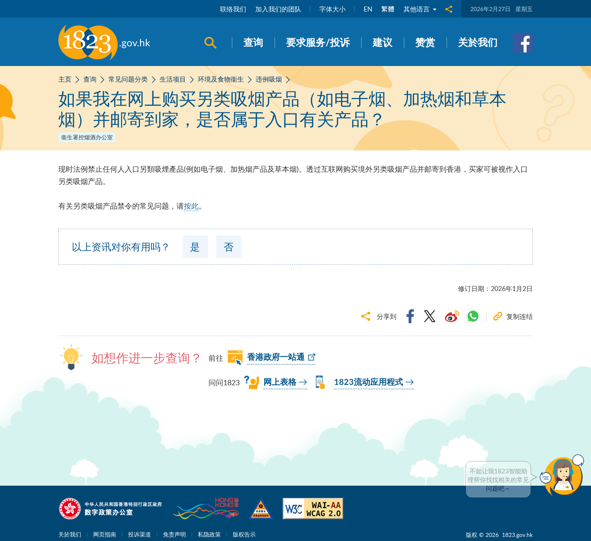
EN (368, 9)
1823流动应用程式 (368, 382)
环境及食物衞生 (221, 79)
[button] (563, 475)
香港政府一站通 (276, 357)
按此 (191, 206)
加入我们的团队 (278, 9)
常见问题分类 (128, 79)
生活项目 (173, 79)
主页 (64, 79)
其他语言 (419, 9)
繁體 (387, 9)
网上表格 (279, 382)
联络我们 (233, 9)
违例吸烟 (269, 79)
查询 (89, 79)
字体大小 (332, 9)
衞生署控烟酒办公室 (87, 137)
